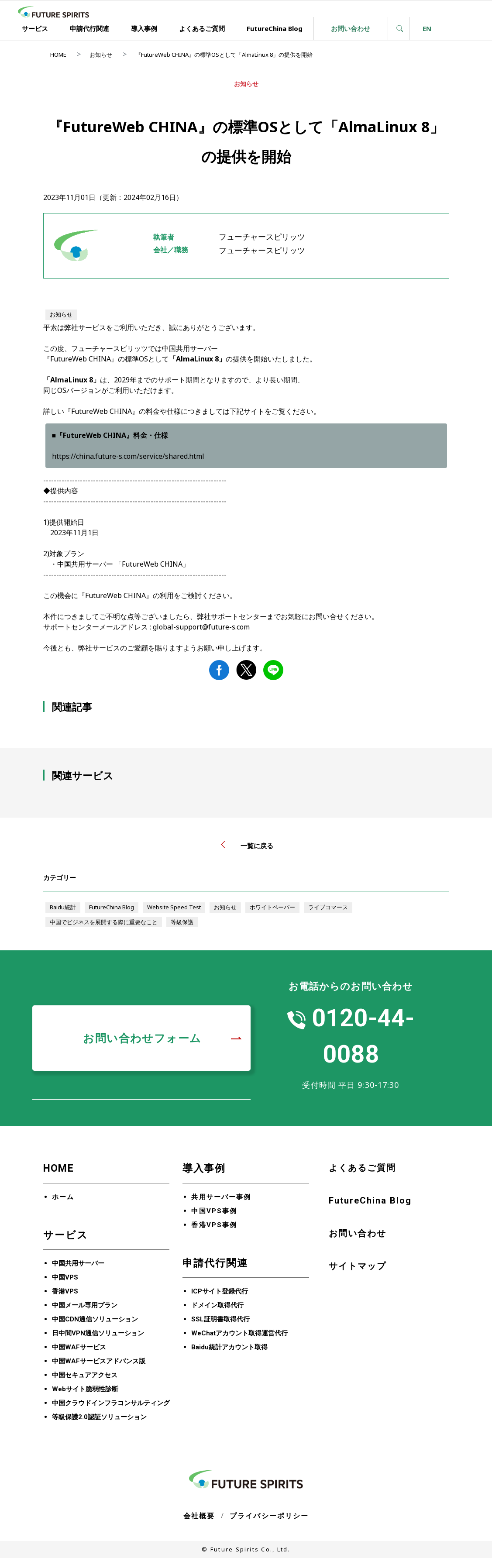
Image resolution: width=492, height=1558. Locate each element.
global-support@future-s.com (201, 627)
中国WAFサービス (79, 1347)
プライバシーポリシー (269, 1516)
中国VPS (65, 1277)
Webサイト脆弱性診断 (85, 1389)
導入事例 (144, 28)
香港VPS (65, 1291)
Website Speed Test (174, 907)
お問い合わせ (350, 28)
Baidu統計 (63, 907)
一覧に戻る (246, 845)
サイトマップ (357, 1266)
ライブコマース (328, 907)
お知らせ (100, 54)
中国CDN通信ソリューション (95, 1319)
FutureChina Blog (275, 28)
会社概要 (199, 1516)
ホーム (63, 1197)
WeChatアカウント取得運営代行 (239, 1333)
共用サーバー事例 (221, 1197)
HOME (58, 54)
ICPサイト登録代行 (219, 1291)
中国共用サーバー (78, 1263)
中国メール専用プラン (84, 1305)
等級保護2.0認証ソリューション (99, 1417)
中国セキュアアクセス (84, 1375)
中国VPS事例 (214, 1211)
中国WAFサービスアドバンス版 (98, 1361)
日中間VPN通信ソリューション (98, 1333)
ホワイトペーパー (272, 907)
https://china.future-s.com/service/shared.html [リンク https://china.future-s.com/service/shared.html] (128, 456)
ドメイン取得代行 (217, 1305)
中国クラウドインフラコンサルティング (111, 1403)
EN (427, 28)
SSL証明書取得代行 (220, 1319)
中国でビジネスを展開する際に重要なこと (104, 922)
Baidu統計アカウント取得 (229, 1347)
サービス (35, 28)
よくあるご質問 (202, 28)
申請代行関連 (89, 28)
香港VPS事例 (214, 1225)
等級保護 (182, 922)
